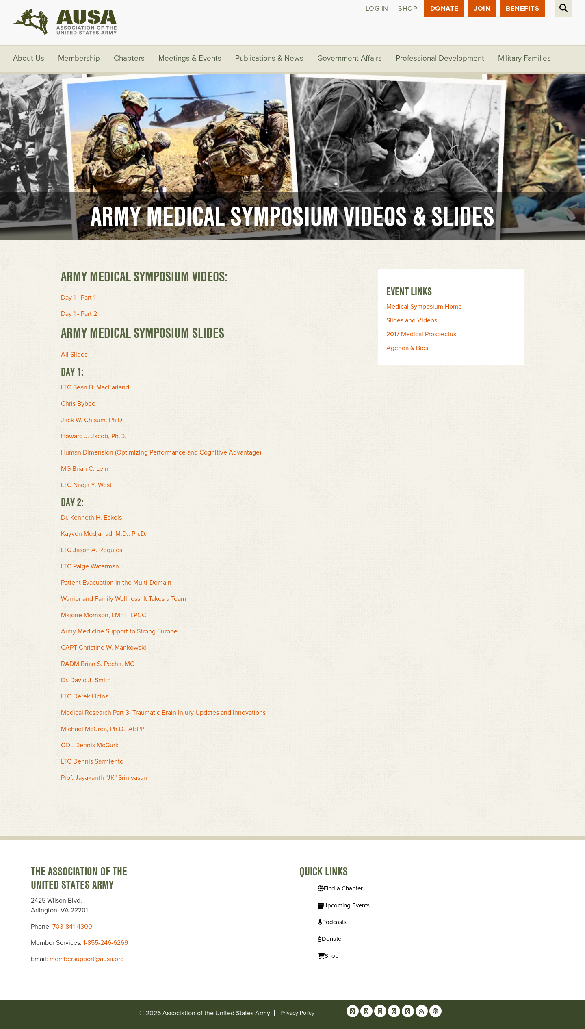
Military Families (525, 58)
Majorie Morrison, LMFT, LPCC (103, 616)
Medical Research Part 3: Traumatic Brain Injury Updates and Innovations (163, 713)
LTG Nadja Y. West (86, 485)
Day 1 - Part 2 (79, 315)
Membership (79, 58)
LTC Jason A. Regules (91, 551)
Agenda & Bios (407, 349)
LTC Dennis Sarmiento (92, 762)
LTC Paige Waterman (90, 567)
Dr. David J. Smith (86, 681)
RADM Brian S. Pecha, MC (97, 665)
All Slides (74, 355)
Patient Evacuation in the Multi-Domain (116, 583)
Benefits (522, 8)
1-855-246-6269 (105, 943)
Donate (443, 8)
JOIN (482, 8)
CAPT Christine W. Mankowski (103, 648)
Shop (406, 8)
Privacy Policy (297, 1013)
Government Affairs (350, 58)
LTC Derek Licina (84, 697)
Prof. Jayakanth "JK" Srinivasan (104, 778)
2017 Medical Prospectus (421, 335)
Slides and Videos (411, 321)
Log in (375, 8)
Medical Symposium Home (424, 307)
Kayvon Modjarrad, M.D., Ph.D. (104, 535)
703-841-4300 (72, 927)
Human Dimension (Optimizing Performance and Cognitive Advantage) (161, 453)
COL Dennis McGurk (90, 746)
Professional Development (441, 58)
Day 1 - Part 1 (78, 298)
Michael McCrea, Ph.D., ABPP (102, 730)
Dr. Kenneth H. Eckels (91, 518)
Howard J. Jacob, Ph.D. (93, 437)
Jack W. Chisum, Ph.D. (92, 420)
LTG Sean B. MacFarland (95, 388)
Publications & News (270, 58)
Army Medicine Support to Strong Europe (119, 632)
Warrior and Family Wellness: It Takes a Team (123, 600)
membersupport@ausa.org (87, 959)
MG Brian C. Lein (84, 469)
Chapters (129, 58)
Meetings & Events (190, 58)
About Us (29, 58)
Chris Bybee (78, 404)
